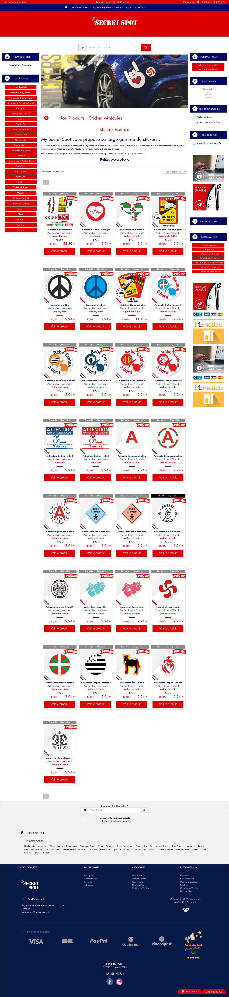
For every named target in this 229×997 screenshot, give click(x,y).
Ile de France (20, 134)
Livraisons (185, 875)
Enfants (20, 230)
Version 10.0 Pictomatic (185, 902)
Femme (20, 224)
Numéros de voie (20, 198)
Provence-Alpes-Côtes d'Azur (21, 161)
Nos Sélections (139, 878)
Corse (21, 119)
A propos (208, 249)
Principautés (20, 171)
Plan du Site (185, 891)
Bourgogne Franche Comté (20, 103)
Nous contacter (208, 64)
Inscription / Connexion (16, 2)
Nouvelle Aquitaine (20, 150)
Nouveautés (138, 885)
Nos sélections (208, 245)
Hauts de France (21, 129)
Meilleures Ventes (140, 888)
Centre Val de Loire (20, 113)
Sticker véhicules (202, 117)
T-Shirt (204, 849)
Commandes (90, 878)
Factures (88, 881)
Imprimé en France (208, 253)
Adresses (88, 885)
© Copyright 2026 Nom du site (185, 899)
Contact (140, 7)
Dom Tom (20, 166)
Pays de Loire (20, 145)
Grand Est (20, 124)
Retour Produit (187, 878)
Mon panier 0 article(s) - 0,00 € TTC (204, 2)
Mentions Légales (188, 881)
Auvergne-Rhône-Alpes (21, 98)
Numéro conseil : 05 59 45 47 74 (112, 2)
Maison (153, 849)
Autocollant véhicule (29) (207, 143)
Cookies (184, 885)
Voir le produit (59, 251)
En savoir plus (102, 7)
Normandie (20, 140)
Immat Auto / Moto (47, 846)
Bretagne (20, 108)
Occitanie (20, 155)
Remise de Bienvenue (208, 271)
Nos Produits (80, 7)
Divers (21, 208)
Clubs (20, 182)
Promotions (123, 7)
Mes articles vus (213, 991)
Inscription (89, 875)
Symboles (20, 176)
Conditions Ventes (189, 888)
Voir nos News (208, 69)
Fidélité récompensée (208, 267)
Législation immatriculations (208, 262)
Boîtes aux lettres (21, 203)
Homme (20, 219)
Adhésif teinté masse (208, 258)
